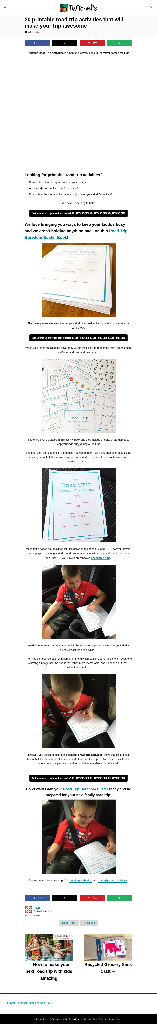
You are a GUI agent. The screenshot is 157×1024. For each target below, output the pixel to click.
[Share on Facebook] (37, 43)
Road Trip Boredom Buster (85, 789)
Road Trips (68, 922)
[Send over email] (119, 43)
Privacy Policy (42, 1019)
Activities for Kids (32, 916)
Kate (38, 907)
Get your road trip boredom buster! (78, 213)
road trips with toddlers (112, 880)
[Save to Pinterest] (92, 43)
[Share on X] (64, 43)
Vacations (89, 922)
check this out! (100, 557)
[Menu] (5, 7)
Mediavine (116, 1019)
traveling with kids (80, 880)
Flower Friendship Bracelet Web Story (29, 1002)
